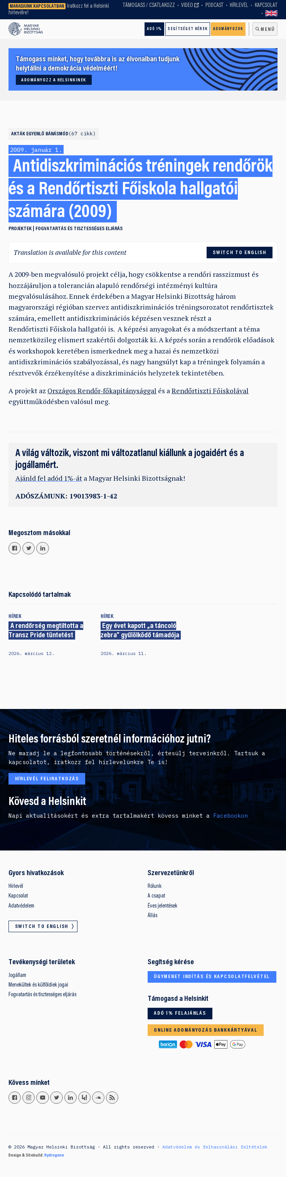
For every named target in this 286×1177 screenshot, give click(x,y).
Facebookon (230, 815)
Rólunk (155, 886)
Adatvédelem (21, 906)
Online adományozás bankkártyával (205, 1030)
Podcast (214, 5)
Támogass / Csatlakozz (149, 5)
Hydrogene (54, 1155)
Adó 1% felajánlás (180, 1013)
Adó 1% (154, 29)
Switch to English (271, 13)
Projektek (20, 229)
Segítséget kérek (187, 29)
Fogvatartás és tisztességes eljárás (79, 229)
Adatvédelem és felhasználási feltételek (214, 1147)
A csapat (156, 896)
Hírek (14, 617)
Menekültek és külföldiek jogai (38, 985)
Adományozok (228, 29)
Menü (267, 29)
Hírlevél (239, 5)
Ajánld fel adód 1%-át (48, 478)
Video (187, 5)
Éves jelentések (162, 906)
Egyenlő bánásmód (61, 134)
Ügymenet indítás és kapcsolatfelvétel (212, 977)
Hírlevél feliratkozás (47, 779)
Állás (152, 916)
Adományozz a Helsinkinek (53, 80)
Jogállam (17, 975)
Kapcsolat (266, 5)
